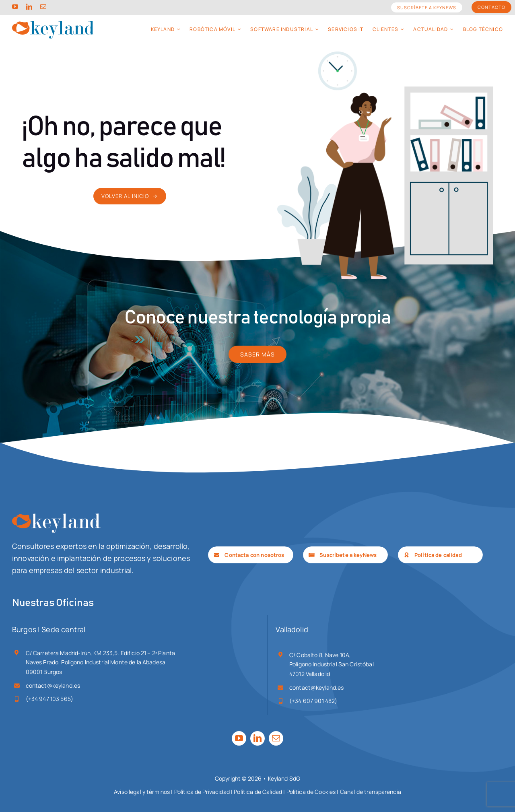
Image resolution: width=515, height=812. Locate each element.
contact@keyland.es (53, 685)
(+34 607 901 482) (313, 701)
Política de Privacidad (202, 792)
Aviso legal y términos (142, 792)
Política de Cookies (311, 792)
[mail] (43, 7)
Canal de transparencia (370, 792)
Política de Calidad (258, 792)
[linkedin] (29, 7)
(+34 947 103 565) (49, 699)
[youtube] (15, 7)
